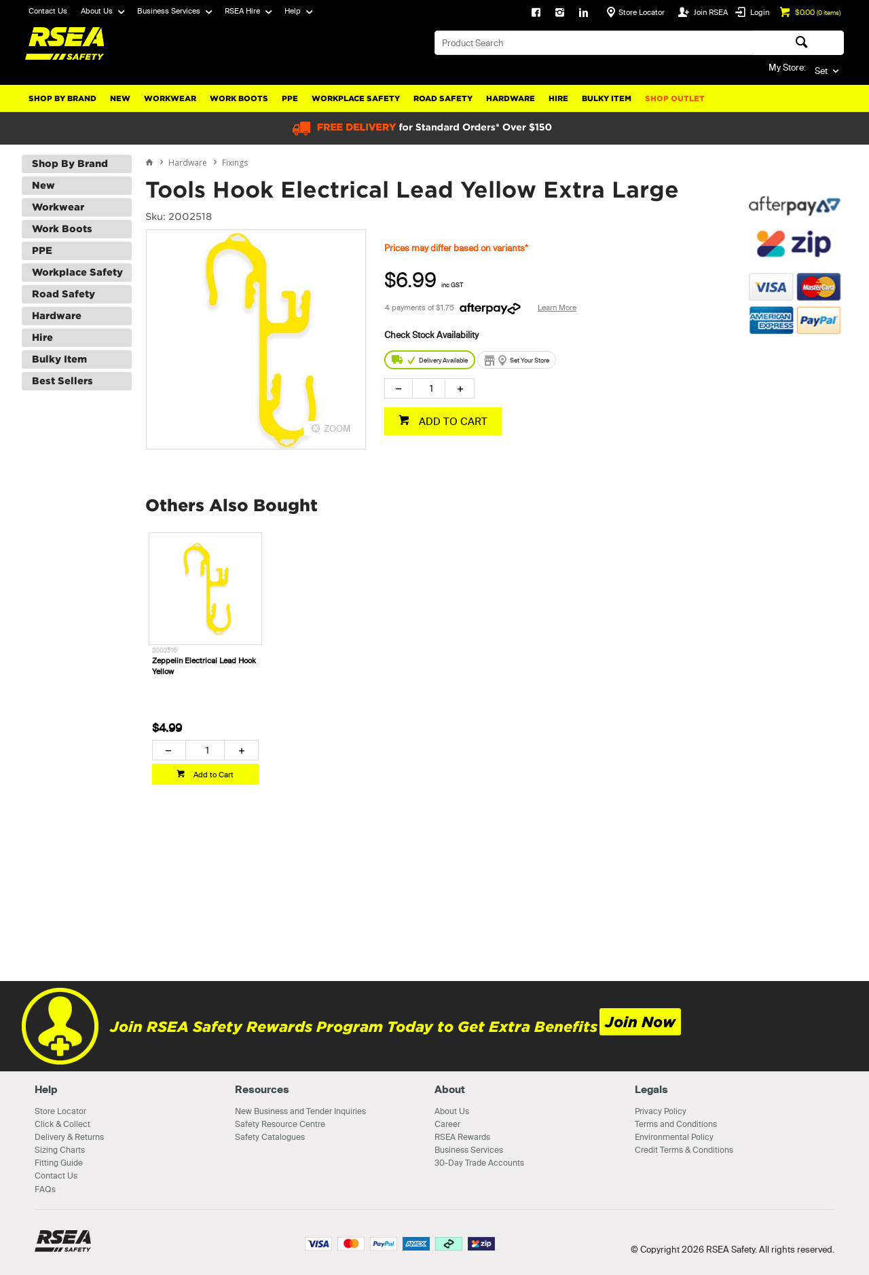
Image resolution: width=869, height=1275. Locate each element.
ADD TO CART (451, 421)
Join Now (640, 1022)
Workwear (170, 98)
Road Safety (443, 98)
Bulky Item (606, 98)
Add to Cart (212, 774)
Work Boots (239, 98)
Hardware (510, 98)
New (120, 98)
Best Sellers (62, 380)
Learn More (557, 307)
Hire (558, 98)
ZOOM (337, 428)
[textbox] (594, 43)
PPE (290, 98)
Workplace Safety (356, 98)
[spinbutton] (428, 388)
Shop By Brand (62, 98)
